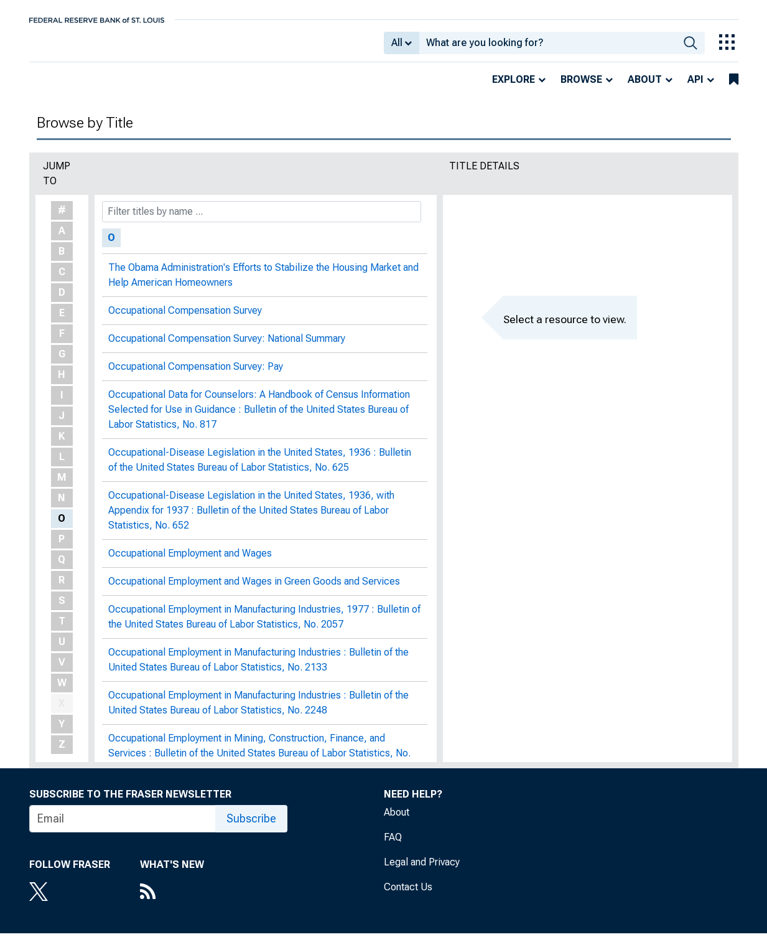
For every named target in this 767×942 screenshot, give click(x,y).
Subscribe (251, 827)
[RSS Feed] (172, 901)
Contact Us (408, 896)
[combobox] (548, 47)
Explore (513, 88)
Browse (581, 88)
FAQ (393, 846)
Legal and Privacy (422, 871)
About (645, 88)
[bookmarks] (733, 88)
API (695, 88)
